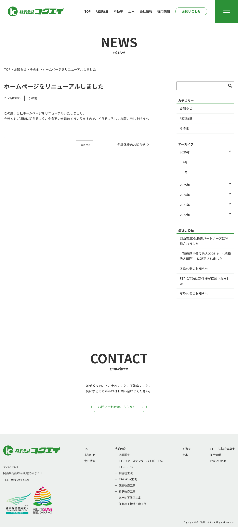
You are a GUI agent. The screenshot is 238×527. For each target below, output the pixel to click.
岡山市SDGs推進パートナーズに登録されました (204, 241)
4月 (185, 162)
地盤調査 (124, 455)
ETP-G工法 (126, 467)
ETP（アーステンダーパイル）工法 (141, 461)
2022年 (205, 214)
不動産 (118, 11)
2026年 (205, 152)
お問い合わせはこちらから (120, 406)
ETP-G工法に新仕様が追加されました (205, 281)
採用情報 (163, 11)
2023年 (205, 205)
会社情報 (146, 11)
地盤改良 (102, 11)
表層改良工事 (127, 485)
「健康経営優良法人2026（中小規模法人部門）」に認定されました (205, 256)
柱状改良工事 (127, 491)
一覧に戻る (84, 145)
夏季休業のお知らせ (194, 293)
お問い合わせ (191, 11)
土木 (131, 11)
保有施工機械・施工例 (132, 504)
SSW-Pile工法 (128, 479)
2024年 (205, 194)
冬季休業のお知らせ (131, 144)
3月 (185, 171)
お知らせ (20, 69)
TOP (87, 11)
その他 (34, 69)
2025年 (205, 184)
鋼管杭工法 (126, 473)
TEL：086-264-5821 (16, 479)
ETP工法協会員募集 (222, 448)
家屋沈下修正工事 (130, 497)
